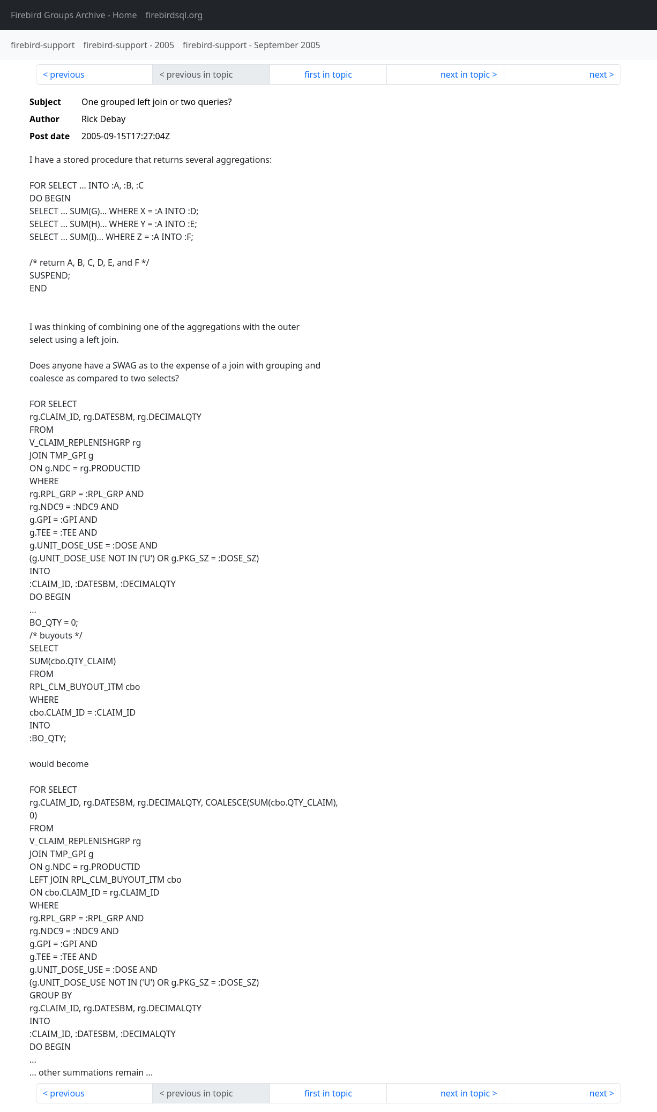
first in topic (328, 74)
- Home (74, 15)
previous (67, 74)
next (598, 74)
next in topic (465, 74)
